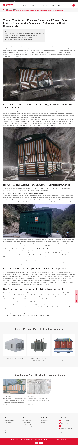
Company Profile (44, 422)
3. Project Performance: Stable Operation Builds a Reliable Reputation (18, 37)
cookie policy (47, 440)
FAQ (41, 432)
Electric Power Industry (27, 426)
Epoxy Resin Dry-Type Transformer (62, 360)
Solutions (32, 5)
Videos (41, 430)
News (38, 5)
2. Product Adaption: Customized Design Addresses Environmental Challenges (20, 35)
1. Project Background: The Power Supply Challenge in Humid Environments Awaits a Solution (24, 33)
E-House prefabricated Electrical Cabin (13, 360)
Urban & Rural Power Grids (27, 422)
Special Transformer (7, 428)
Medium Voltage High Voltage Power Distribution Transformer (37, 361)
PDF (41, 428)
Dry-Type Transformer (7, 424)
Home (6, 9)
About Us (52, 5)
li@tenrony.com (18, 1)
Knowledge (42, 424)
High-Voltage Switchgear (8, 432)
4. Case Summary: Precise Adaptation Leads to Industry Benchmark (18, 39)
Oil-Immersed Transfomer (8, 422)
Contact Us (59, 5)
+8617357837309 (8, 1)
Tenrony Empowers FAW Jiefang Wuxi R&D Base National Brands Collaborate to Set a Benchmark (30, 315)
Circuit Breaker (6, 436)
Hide (13, 31)
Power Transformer (7, 426)
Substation (5, 430)
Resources (45, 5)
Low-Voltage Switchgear (8, 434)
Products (25, 5)
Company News (16, 9)
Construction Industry (26, 424)
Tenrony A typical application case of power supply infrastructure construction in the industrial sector (30, 313)
